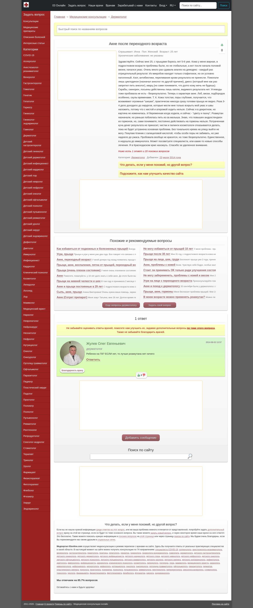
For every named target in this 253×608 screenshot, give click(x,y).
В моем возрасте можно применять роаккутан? (174, 297)
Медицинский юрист (34, 309)
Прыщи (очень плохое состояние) (79, 270)
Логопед (27, 290)
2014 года (175, 157)
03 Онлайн (59, 5)
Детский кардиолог (33, 169)
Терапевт (28, 454)
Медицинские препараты (30, 29)
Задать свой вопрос (159, 305)
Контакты (151, 5)
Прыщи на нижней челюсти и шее (79, 281)
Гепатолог (28, 101)
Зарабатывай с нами (130, 5)
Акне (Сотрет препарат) (72, 297)
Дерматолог (119, 16)
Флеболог (28, 490)
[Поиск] (198, 5)
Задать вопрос (77, 5)
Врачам (110, 5)
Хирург (27, 502)
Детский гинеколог (33, 151)
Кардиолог (29, 266)
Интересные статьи (34, 43)
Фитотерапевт (31, 484)
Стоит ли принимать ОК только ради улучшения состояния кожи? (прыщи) (192, 270)
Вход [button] (162, 5)
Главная (59, 16)
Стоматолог (29, 448)
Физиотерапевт (31, 478)
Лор (25, 296)
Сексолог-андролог (33, 442)
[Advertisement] (87, 75)
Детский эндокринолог (35, 236)
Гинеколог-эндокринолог (30, 121)
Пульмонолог (30, 418)
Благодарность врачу (72, 370)
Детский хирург (31, 230)
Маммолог (29, 302)
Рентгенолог (30, 430)
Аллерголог (29, 61)
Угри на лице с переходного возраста (167, 280)
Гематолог (29, 89)
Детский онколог (32, 193)
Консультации (31, 21)
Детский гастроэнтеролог (32, 143)
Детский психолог (33, 206)
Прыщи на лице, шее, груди (161, 259)
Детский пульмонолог (35, 212)
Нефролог (29, 339)
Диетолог (28, 248)
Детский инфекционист (36, 163)
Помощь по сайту (63, 604)
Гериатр (27, 107)
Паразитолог (30, 375)
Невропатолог (31, 321)
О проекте (49, 604)
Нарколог (28, 315)
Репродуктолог (31, 436)
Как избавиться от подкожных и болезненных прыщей (92, 248)
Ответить (93, 359)
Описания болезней (34, 37)
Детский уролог (31, 224)
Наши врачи (95, 5)
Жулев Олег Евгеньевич (105, 344)
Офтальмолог (31, 369)
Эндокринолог (31, 508)
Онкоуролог (29, 357)
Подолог (28, 393)
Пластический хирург (35, 387)
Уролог (27, 466)
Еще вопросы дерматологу (121, 305)
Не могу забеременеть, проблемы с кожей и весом (176, 275)
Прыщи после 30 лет (156, 254)
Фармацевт (29, 472)
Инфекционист (31, 260)
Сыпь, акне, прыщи (69, 292)
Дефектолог (30, 242)
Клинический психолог (35, 272)
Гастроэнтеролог (32, 83)
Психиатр (28, 405)
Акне (60, 275)
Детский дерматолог (34, 157)
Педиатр (28, 381)
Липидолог (29, 284)
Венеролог (29, 77)
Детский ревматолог (34, 218)
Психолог (28, 412)
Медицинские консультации (87, 16)
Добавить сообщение (140, 437)
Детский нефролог (33, 187)
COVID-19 (28, 55)
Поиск (223, 5)
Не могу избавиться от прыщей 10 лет (168, 248)
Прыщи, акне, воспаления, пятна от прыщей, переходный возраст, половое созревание (114, 265)
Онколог (27, 351)
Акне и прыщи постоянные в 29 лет (80, 286)
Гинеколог (28, 113)
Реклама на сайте (220, 604)
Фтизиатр (28, 496)
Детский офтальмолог (35, 199)
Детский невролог (33, 181)
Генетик (27, 95)
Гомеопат (28, 129)
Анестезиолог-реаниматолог (31, 69)
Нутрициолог (30, 345)
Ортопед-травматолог (35, 363)
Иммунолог (29, 254)
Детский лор (30, 175)
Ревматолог (29, 424)
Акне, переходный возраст (74, 259)
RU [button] (172, 5)
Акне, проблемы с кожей (159, 264)
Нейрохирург (30, 327)
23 (160, 157)
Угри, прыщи (65, 254)
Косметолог (29, 278)
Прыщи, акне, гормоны (158, 291)
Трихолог (28, 460)
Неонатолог (29, 333)
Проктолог (29, 399)
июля (166, 157)
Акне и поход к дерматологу (161, 286)
